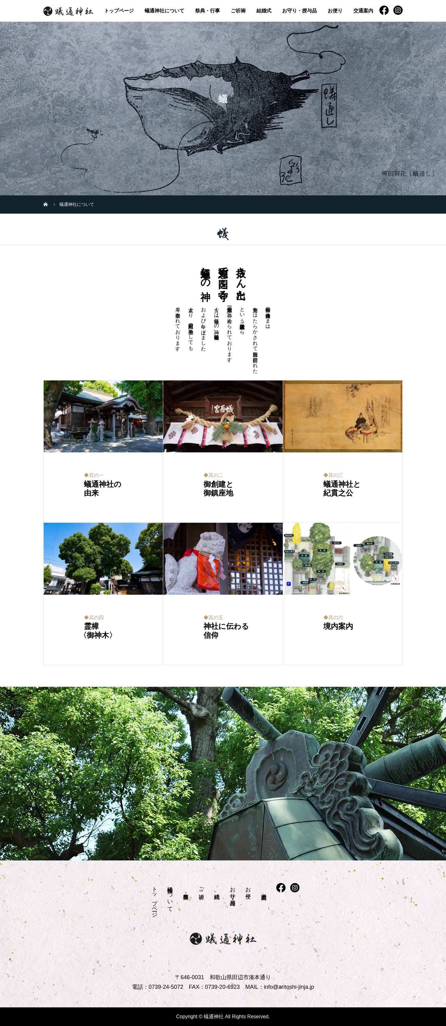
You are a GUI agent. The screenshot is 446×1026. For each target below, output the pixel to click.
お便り (335, 10)
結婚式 (263, 10)
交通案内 (363, 10)
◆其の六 (333, 617)
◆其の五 (213, 617)
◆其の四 (94, 617)
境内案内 (338, 626)
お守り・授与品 (299, 10)
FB (384, 10)
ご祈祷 (238, 10)
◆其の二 (213, 475)
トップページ (119, 10)
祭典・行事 (207, 10)
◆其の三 (333, 475)
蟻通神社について (164, 10)
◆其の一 (94, 475)
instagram (398, 10)
